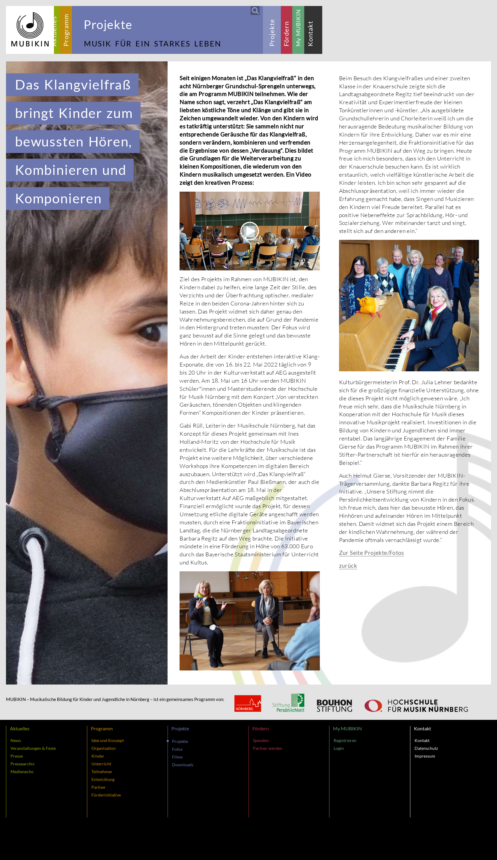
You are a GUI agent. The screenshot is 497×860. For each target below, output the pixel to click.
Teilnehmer (101, 771)
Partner (98, 787)
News (15, 740)
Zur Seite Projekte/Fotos (371, 552)
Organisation (103, 748)
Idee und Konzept (107, 740)
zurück (348, 565)
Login (339, 748)
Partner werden (267, 748)
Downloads (182, 764)
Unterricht (101, 763)
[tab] (54, 30)
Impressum (425, 755)
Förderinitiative (106, 794)
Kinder (97, 755)
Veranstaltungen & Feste (33, 748)
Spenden (261, 740)
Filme (177, 756)
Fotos (177, 749)
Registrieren (345, 740)
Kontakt (422, 740)
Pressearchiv (22, 763)
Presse (16, 755)
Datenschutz (426, 748)
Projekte (180, 741)
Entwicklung (103, 779)
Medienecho (22, 771)
